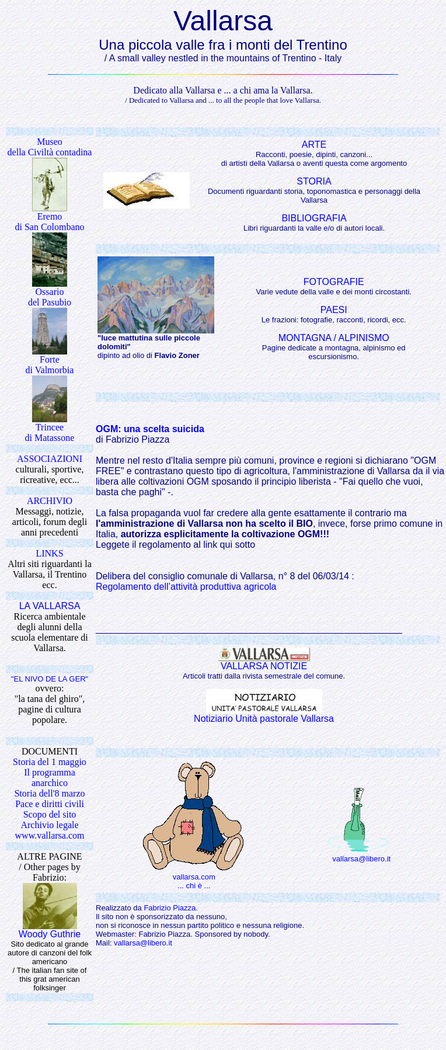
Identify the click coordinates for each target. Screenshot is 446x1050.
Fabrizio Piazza (170, 907)
